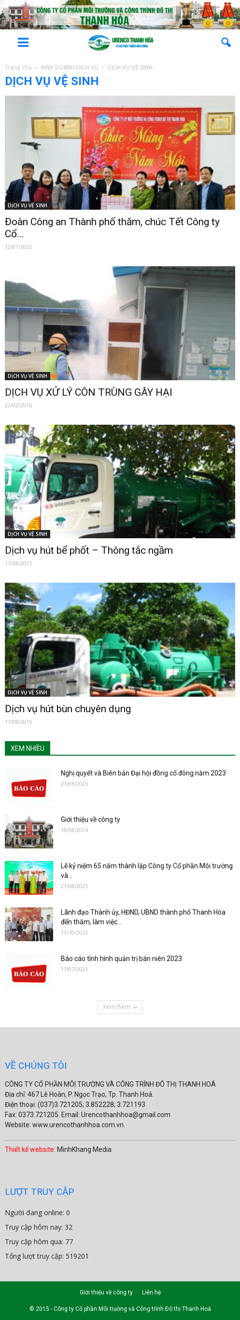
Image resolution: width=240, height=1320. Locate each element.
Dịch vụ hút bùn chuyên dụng (68, 709)
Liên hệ (151, 1292)
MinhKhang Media (84, 1149)
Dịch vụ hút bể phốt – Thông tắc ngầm (89, 550)
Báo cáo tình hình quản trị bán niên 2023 (121, 958)
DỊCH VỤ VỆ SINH (27, 205)
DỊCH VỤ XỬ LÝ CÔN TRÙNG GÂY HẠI (88, 392)
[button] (226, 42)
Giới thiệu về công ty (90, 819)
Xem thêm (120, 1007)
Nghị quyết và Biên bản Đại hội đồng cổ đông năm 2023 (143, 773)
